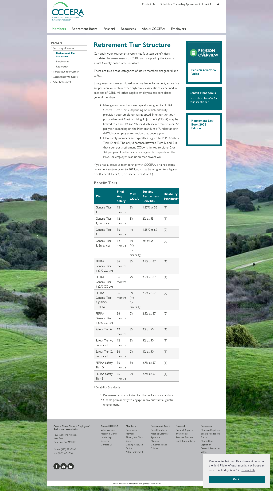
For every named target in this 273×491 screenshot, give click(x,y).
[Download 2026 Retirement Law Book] (204, 136)
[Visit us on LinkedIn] (70, 465)
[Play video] (204, 52)
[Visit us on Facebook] (56, 465)
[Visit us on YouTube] (63, 465)
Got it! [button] (236, 479)
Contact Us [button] (248, 470)
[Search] (217, 4)
